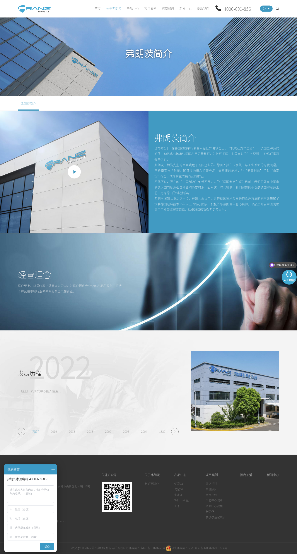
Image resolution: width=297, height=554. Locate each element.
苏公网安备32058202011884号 (207, 548)
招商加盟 (168, 8)
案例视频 (211, 495)
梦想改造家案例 (215, 517)
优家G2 (178, 489)
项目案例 (150, 8)
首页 (98, 8)
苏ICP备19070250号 (152, 548)
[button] (21, 431)
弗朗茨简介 (28, 103)
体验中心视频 (214, 506)
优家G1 (178, 483)
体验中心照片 (214, 500)
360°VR (210, 511)
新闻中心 (185, 8)
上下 (177, 506)
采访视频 (211, 483)
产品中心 (133, 8)
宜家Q (178, 495)
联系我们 (203, 8)
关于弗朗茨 (113, 8)
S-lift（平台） (182, 500)
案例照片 (211, 489)
